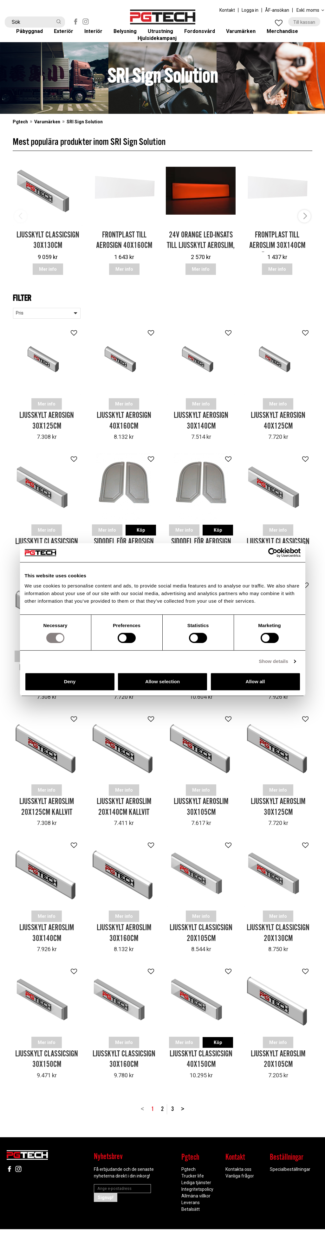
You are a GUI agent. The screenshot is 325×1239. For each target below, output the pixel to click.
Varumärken (246, 35)
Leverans (190, 1213)
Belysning (129, 35)
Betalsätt (190, 1219)
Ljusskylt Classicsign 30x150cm (46, 1071)
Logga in (250, 10)
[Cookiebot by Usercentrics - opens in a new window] (273, 552)
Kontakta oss (238, 1179)
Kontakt (227, 10)
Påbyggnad (34, 35)
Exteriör (68, 35)
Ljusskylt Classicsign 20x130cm (278, 946)
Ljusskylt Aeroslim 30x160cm (124, 946)
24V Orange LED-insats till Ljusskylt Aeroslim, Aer (201, 265)
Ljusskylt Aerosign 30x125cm (46, 436)
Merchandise (288, 35)
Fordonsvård (204, 35)
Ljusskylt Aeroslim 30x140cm (46, 946)
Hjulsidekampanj (162, 52)
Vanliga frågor (239, 1186)
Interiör (97, 35)
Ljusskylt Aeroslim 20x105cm (278, 1071)
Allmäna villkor (196, 1206)
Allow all (255, 681)
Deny (70, 681)
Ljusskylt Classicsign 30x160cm (124, 1071)
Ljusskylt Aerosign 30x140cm (201, 436)
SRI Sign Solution (85, 141)
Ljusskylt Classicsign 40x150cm (201, 1071)
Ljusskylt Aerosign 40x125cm (278, 436)
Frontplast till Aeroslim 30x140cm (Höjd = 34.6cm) (277, 265)
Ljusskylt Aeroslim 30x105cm (201, 820)
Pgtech (20, 141)
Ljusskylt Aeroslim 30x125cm (278, 820)
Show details (273, 661)
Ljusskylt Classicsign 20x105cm (201, 946)
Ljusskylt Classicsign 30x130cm (47, 260)
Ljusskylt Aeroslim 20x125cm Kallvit (46, 820)
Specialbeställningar (290, 1179)
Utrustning (165, 35)
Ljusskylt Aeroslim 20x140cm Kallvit (124, 820)
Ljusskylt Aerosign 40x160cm (124, 436)
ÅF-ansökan (277, 10)
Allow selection (162, 681)
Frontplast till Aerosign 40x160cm (124, 260)
